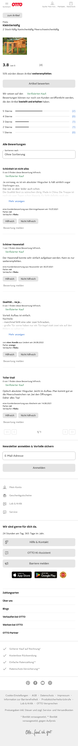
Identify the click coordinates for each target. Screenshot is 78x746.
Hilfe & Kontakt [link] (26, 542)
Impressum (63, 695)
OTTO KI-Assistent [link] (28, 553)
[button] (44, 4)
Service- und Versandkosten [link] (58, 710)
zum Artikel (13, 15)
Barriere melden (27, 564)
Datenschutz (47, 695)
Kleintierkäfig (11, 25)
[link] (15, 487)
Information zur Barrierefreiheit (21, 699)
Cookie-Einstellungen (17, 695)
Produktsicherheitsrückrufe (56, 699)
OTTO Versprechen (47, 703)
